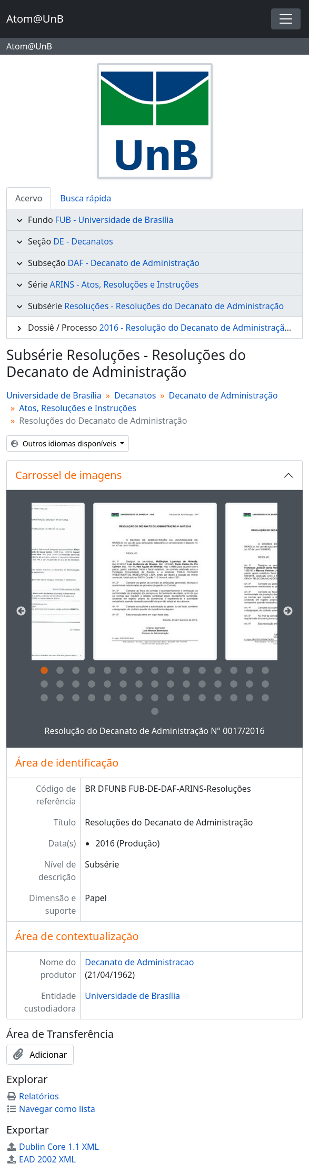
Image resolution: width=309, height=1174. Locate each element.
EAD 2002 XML (41, 1159)
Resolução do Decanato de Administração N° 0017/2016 (154, 731)
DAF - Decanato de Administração (134, 263)
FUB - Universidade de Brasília (114, 220)
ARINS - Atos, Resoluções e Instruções (124, 284)
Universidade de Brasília (54, 395)
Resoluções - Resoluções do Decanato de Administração (174, 306)
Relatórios (32, 1096)
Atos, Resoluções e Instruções (77, 408)
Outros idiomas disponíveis (64, 443)
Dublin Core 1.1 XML (52, 1146)
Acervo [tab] (28, 198)
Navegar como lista (50, 1109)
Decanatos (135, 395)
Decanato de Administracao (139, 962)
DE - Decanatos (83, 241)
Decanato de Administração (223, 395)
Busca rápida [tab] (85, 198)
